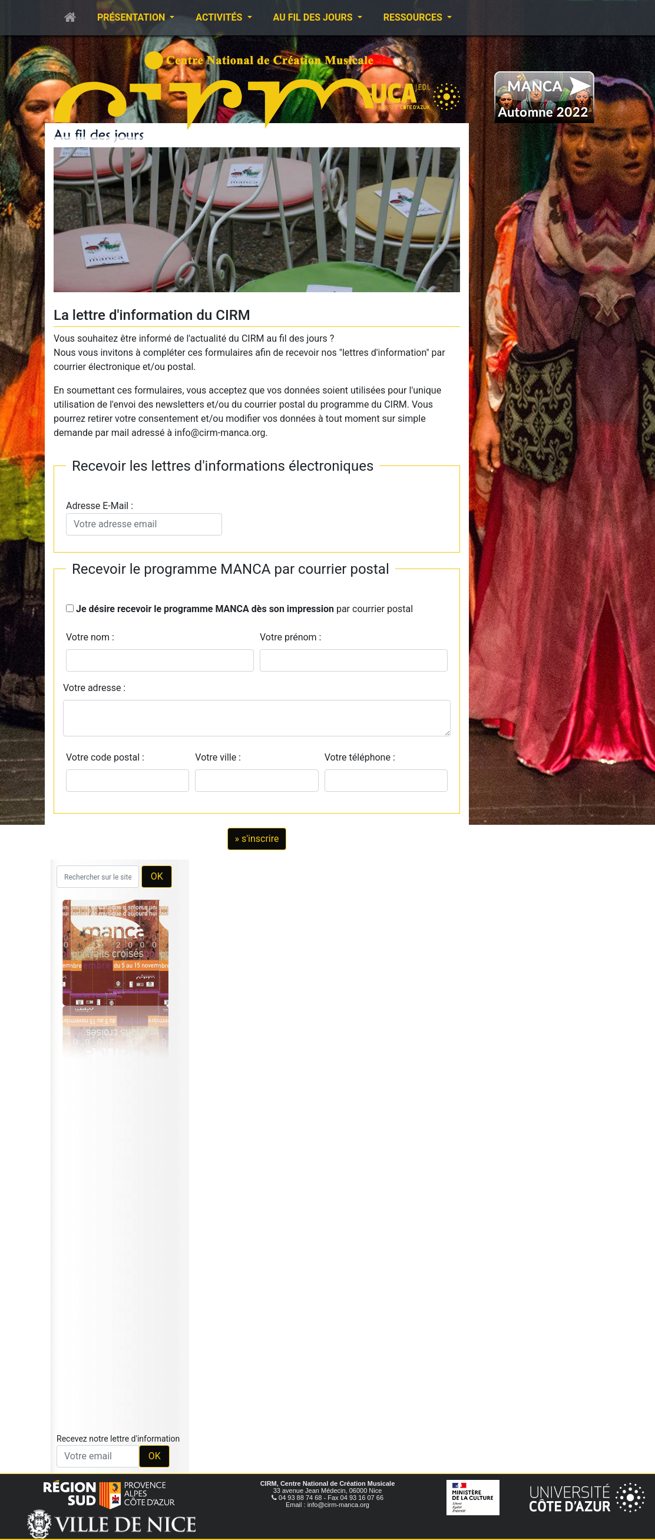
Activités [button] (220, 17)
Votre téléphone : (362, 757)
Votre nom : (90, 637)
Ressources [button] (414, 17)
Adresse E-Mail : (144, 518)
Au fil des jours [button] (314, 17)
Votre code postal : (107, 757)
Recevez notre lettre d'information (118, 1438)
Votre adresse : (94, 687)
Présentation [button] (132, 17)
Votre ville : (220, 757)
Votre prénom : (291, 637)
